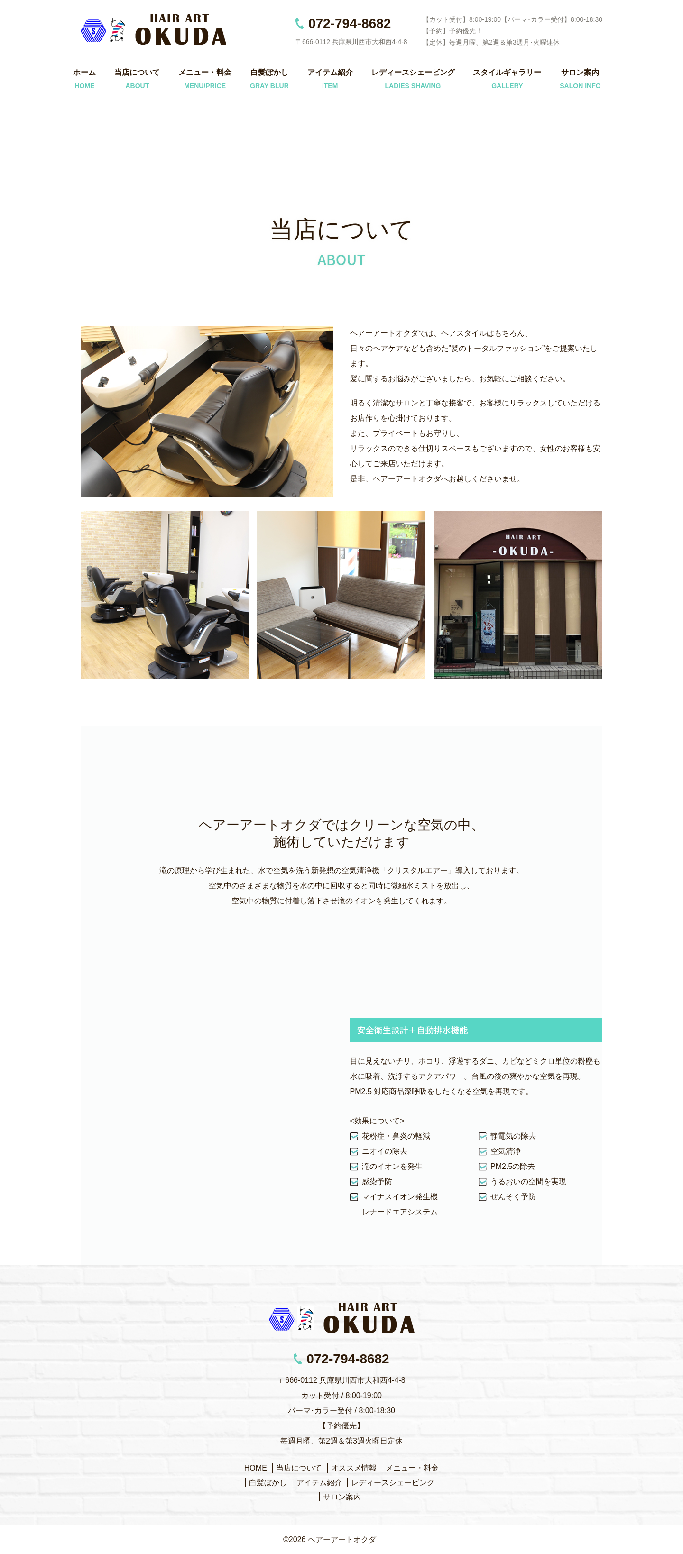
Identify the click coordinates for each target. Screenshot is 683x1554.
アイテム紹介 (330, 72)
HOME (255, 1468)
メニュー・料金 (204, 72)
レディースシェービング (413, 72)
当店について (137, 72)
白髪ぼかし (269, 72)
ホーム (84, 72)
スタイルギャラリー (507, 72)
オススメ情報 (354, 1468)
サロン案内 (580, 72)
